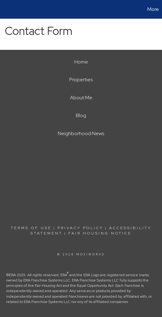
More (153, 9)
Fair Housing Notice (100, 233)
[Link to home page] (5, 9)
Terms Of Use (31, 227)
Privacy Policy (80, 227)
